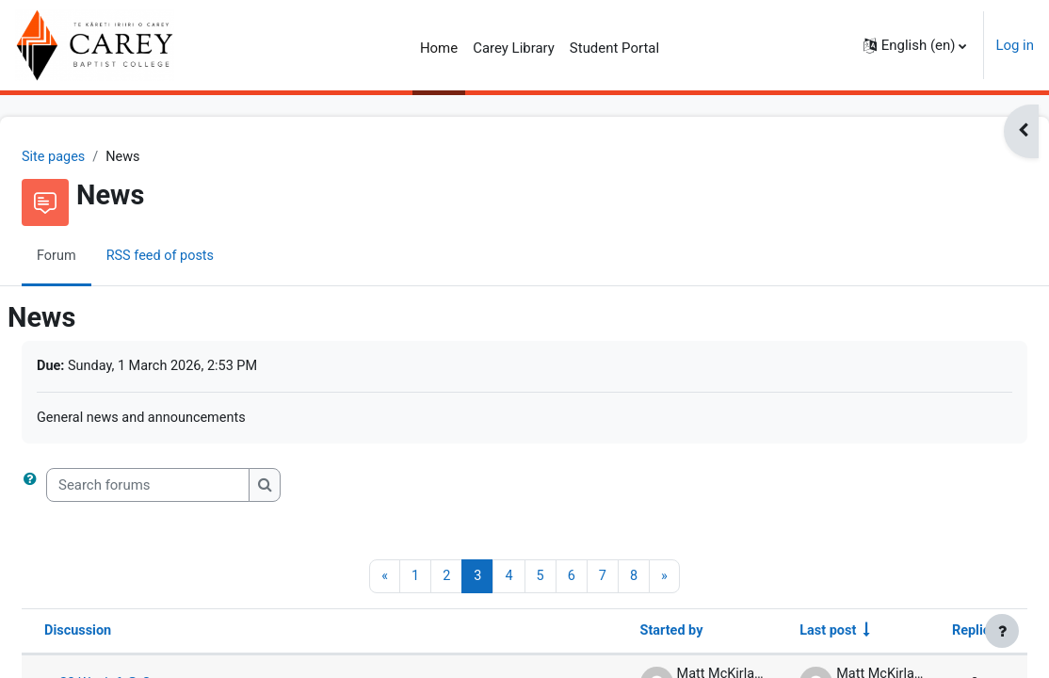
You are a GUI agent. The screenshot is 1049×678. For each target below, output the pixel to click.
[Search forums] (193, 487)
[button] (915, 45)
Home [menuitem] (439, 48)
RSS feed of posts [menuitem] (208, 257)
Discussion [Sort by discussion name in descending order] (124, 633)
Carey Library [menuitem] (514, 48)
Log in (1014, 45)
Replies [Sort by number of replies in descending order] (928, 633)
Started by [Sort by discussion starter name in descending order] (619, 633)
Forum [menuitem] (102, 257)
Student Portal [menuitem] (614, 48)
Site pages (100, 157)
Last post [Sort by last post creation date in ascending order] (779, 633)
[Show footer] (1002, 631)
